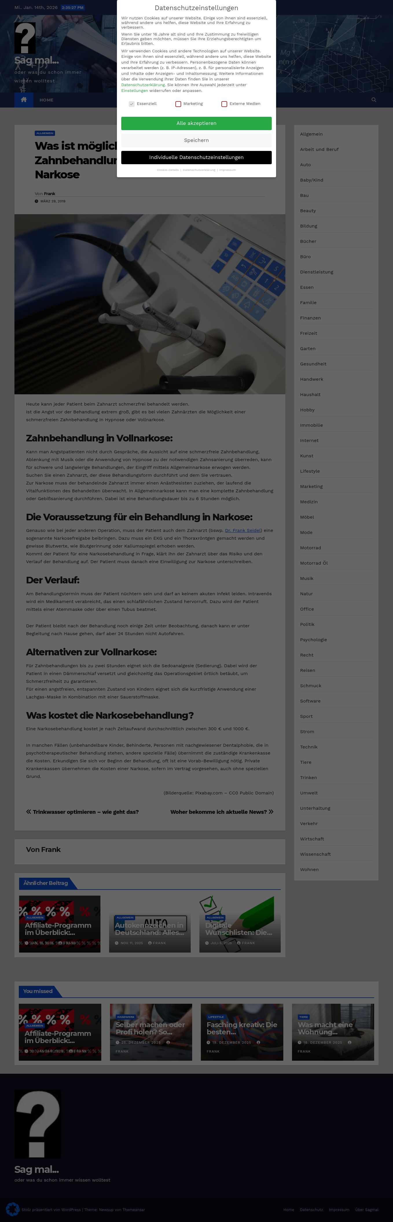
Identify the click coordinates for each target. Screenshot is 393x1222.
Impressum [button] (227, 170)
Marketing (189, 103)
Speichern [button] (196, 140)
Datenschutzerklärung (143, 84)
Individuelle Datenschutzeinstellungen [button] (196, 157)
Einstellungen (134, 90)
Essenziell (143, 103)
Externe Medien (240, 103)
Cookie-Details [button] (168, 170)
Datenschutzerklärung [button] (199, 170)
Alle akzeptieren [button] (196, 123)
